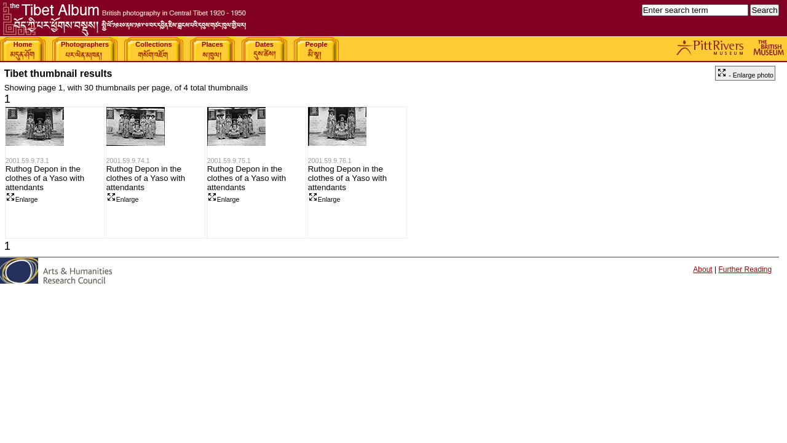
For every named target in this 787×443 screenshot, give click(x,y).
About (702, 269)
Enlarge (22, 199)
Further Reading (745, 269)
